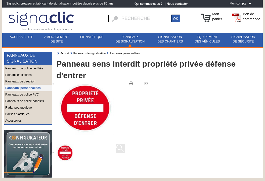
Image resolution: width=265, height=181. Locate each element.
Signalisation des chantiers (170, 39)
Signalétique (91, 37)
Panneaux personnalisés (23, 88)
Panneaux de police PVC (22, 94)
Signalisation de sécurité (243, 39)
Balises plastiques (17, 114)
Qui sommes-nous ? (148, 4)
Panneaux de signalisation (130, 39)
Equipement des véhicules (207, 39)
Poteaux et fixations (18, 75)
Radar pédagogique (18, 107)
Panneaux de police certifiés (24, 68)
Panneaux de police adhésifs (24, 101)
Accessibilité (21, 37)
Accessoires (13, 120)
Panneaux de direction (20, 81)
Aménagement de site (56, 39)
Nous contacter (177, 4)
